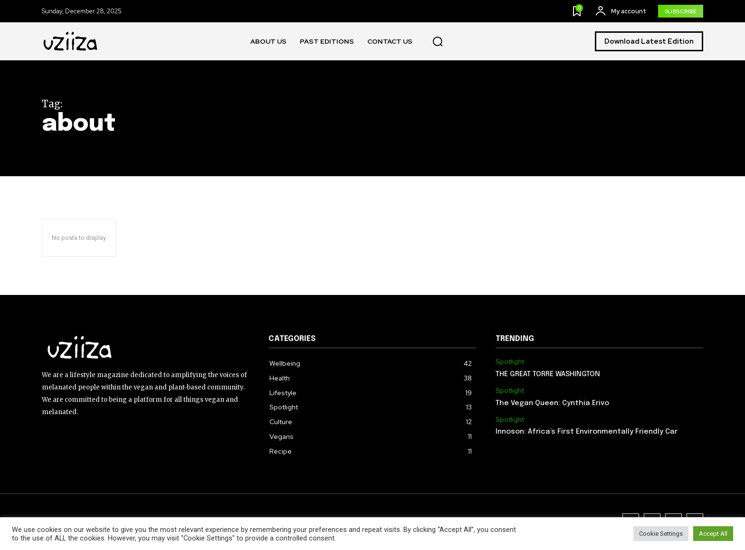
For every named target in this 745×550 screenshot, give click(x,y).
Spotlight (510, 362)
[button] (437, 42)
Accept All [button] (713, 533)
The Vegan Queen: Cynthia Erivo (552, 403)
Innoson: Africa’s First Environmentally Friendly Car (587, 432)
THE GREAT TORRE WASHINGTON (548, 374)
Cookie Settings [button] (661, 533)
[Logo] (71, 41)
